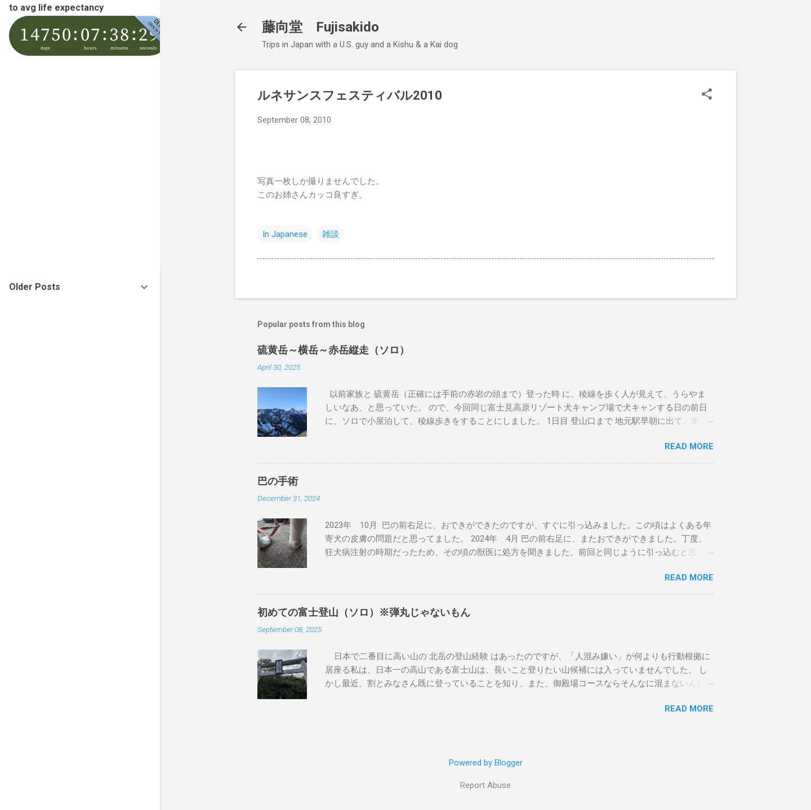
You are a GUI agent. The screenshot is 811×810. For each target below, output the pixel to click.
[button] (707, 95)
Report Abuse (485, 785)
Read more (689, 446)
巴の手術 (277, 481)
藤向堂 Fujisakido (320, 27)
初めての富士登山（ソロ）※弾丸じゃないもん (363, 612)
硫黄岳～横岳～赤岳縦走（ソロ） (333, 350)
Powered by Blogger (486, 763)
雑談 (330, 234)
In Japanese (285, 234)
